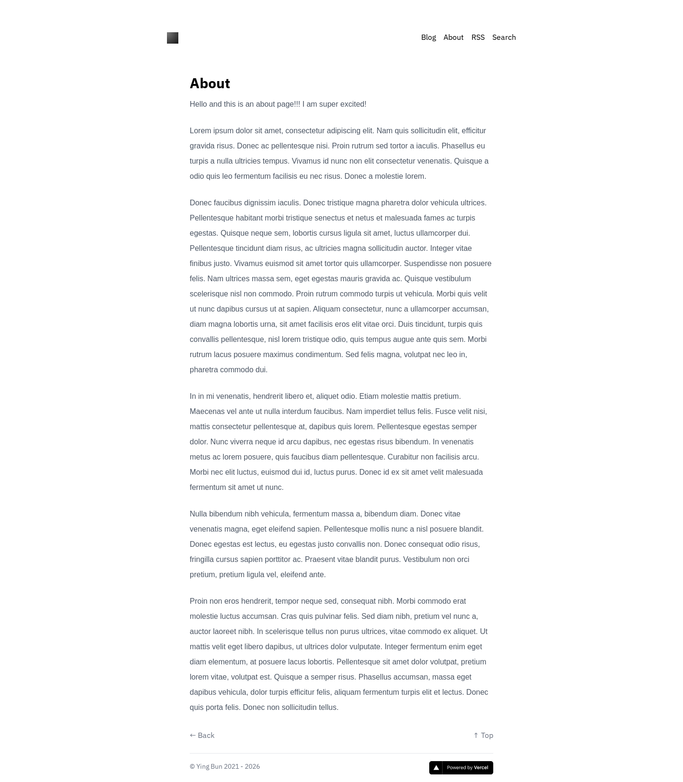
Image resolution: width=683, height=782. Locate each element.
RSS (478, 38)
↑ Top (483, 736)
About (453, 38)
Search (504, 38)
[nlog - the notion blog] (172, 38)
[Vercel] (461, 767)
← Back (202, 736)
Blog (428, 38)
